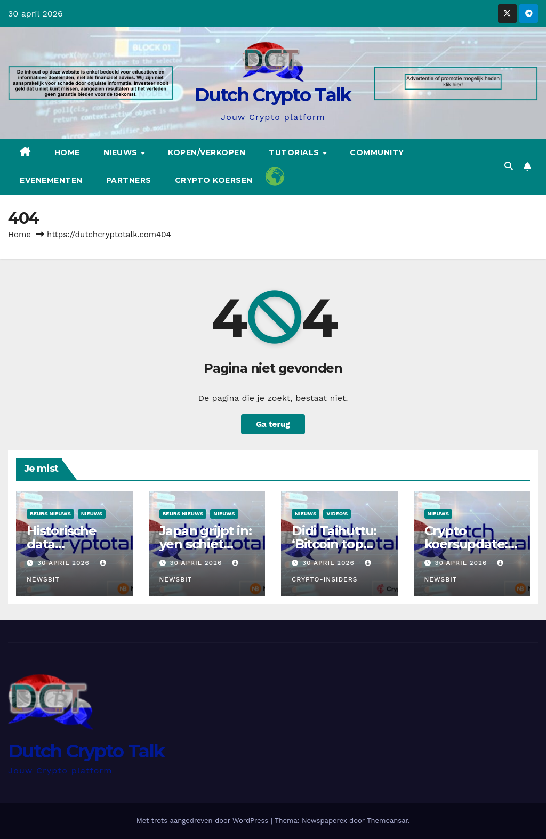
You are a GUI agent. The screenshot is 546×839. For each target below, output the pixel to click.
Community (377, 152)
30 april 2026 (64, 563)
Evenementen (51, 180)
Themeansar (387, 821)
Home (67, 152)
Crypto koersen (214, 180)
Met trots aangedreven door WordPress (203, 821)
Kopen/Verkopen (206, 152)
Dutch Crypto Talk (273, 95)
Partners (128, 180)
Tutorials (295, 152)
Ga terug (273, 424)
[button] (508, 166)
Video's (337, 514)
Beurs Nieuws (50, 514)
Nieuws (121, 152)
